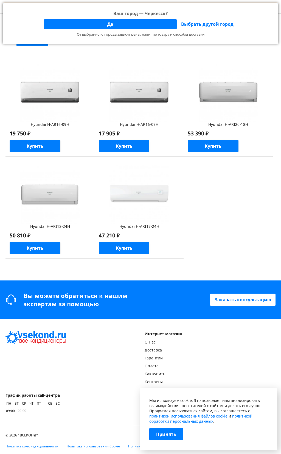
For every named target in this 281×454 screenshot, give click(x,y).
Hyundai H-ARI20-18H (228, 124)
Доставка (153, 350)
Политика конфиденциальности (31, 446)
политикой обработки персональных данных (200, 418)
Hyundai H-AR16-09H (50, 124)
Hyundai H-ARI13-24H (50, 226)
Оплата (152, 365)
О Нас (150, 342)
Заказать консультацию (243, 300)
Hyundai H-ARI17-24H (139, 226)
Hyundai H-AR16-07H (139, 124)
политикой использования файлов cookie (188, 416)
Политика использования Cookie (93, 446)
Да (110, 24)
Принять (166, 434)
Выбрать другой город (207, 24)
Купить (35, 146)
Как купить (155, 373)
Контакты (154, 381)
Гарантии (154, 358)
